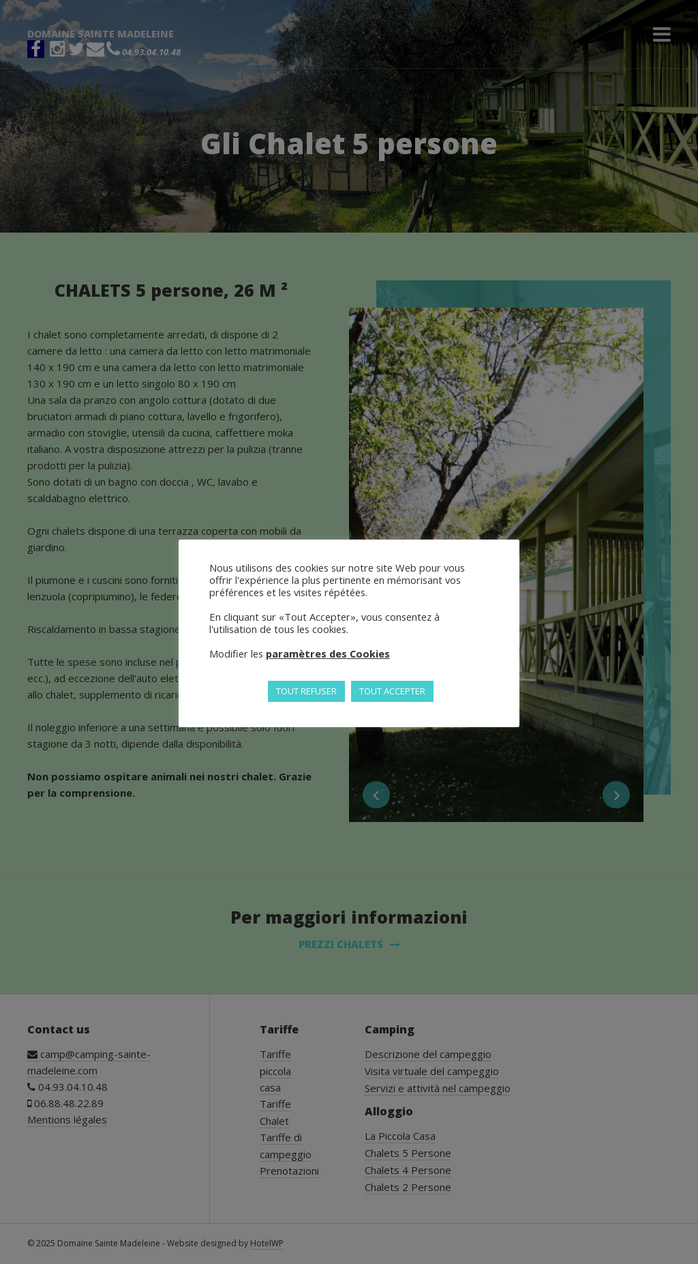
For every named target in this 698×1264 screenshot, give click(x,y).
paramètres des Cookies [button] (328, 653)
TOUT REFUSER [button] (306, 691)
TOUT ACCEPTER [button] (392, 691)
